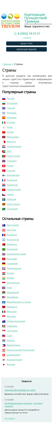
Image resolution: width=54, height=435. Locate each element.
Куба (7, 287)
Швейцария (11, 354)
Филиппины (11, 345)
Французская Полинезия (18, 350)
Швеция (9, 199)
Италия (8, 122)
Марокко (9, 306)
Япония (8, 364)
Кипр (7, 127)
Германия (10, 263)
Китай (8, 132)
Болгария (9, 103)
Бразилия (9, 249)
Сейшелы (9, 326)
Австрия (9, 229)
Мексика (9, 311)
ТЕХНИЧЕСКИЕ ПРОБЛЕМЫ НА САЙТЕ (20, 390)
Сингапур (9, 330)
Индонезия (10, 282)
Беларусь (9, 244)
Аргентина (10, 239)
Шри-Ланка (11, 204)
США (7, 335)
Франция (9, 180)
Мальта (9, 141)
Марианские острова (16, 302)
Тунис (7, 165)
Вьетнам (9, 258)
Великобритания (14, 254)
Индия (8, 277)
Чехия (8, 194)
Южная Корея (12, 359)
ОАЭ (6, 151)
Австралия (10, 225)
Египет (8, 273)
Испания (9, 117)
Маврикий (10, 292)
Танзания (10, 208)
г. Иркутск (27, 37)
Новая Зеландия (13, 321)
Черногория (11, 189)
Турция (8, 170)
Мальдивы (10, 136)
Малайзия (10, 297)
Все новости (10, 418)
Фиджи (8, 340)
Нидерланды (11, 146)
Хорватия (10, 184)
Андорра (9, 234)
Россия (8, 98)
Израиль (9, 112)
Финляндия (10, 175)
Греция (8, 108)
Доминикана (11, 268)
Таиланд (9, 160)
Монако (9, 316)
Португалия (11, 156)
